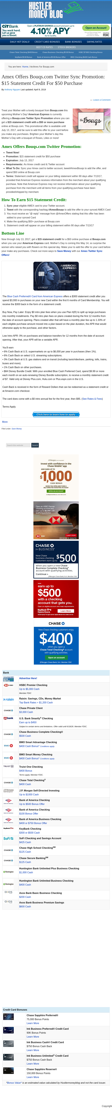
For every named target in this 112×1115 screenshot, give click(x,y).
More (5, 422)
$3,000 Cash (26, 712)
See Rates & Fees (92, 399)
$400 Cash (25, 784)
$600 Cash (25, 906)
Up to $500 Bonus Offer (32, 804)
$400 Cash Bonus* (37, 746)
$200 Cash (25, 897)
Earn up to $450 (27, 722)
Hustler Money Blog (56, 10)
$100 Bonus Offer (28, 813)
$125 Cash (25, 852)
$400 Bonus (25, 770)
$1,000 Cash (26, 872)
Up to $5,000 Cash (29, 689)
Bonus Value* (14, 1083)
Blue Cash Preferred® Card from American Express (35, 296)
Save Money (17, 429)
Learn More (33, 1023)
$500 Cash (25, 736)
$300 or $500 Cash (29, 832)
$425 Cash (25, 842)
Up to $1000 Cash (29, 794)
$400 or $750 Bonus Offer (33, 823)
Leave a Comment (101, 100)
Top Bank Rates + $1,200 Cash (36, 702)
